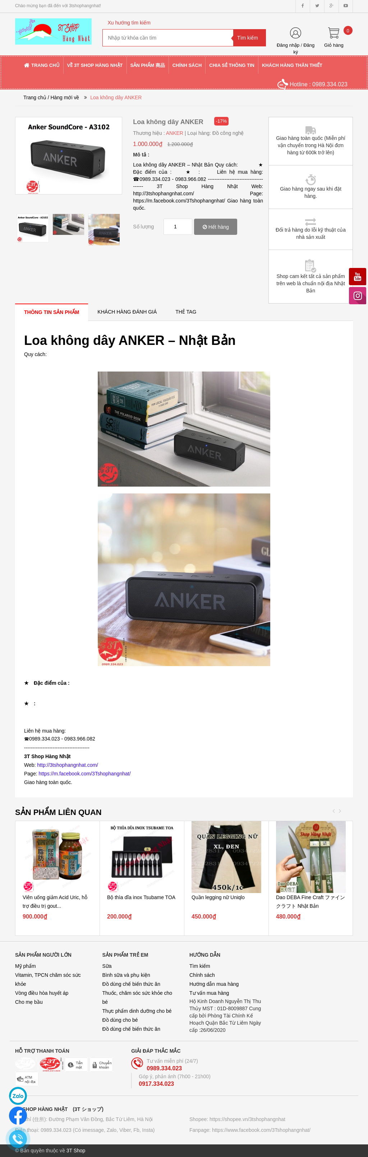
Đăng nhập (288, 45)
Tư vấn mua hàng (209, 993)
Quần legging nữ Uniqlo (218, 897)
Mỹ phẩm (25, 966)
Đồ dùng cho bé (120, 1020)
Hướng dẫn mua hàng (214, 984)
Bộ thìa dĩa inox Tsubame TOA (141, 897)
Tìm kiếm (199, 966)
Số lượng (143, 226)
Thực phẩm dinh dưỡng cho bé (137, 1011)
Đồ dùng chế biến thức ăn (131, 984)
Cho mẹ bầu (29, 1002)
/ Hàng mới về (63, 97)
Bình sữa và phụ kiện (126, 975)
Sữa (107, 966)
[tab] (51, 312)
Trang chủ (34, 97)
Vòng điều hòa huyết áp (41, 993)
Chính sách (202, 975)
